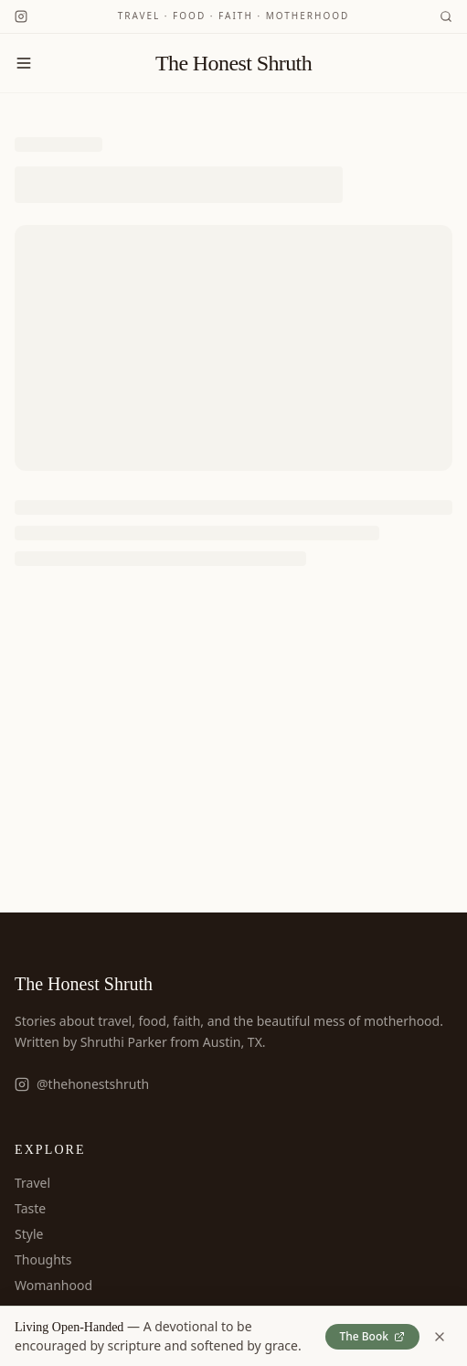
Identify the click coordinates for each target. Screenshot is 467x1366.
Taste (30, 1208)
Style (29, 1234)
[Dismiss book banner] (439, 1337)
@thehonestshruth (82, 1084)
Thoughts (43, 1259)
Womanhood (53, 1285)
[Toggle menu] (23, 63)
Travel (32, 1182)
